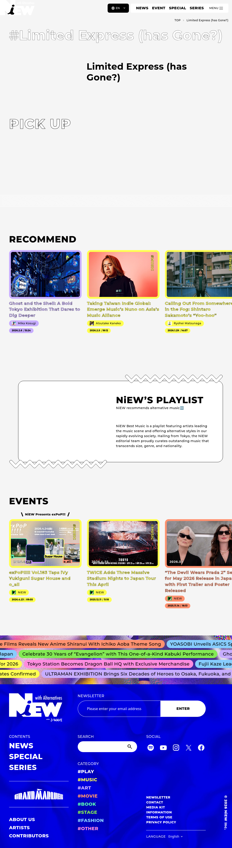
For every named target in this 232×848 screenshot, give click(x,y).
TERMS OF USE (159, 817)
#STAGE (87, 812)
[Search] (107, 746)
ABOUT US (22, 819)
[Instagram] (176, 748)
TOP (177, 20)
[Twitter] (188, 748)
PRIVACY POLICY (161, 822)
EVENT (158, 8)
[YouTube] (163, 748)
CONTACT (154, 802)
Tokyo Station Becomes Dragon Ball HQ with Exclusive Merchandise (111, 664)
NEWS (142, 8)
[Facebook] (201, 748)
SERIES (197, 8)
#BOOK (87, 804)
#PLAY (86, 771)
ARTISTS (19, 827)
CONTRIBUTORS (29, 836)
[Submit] (130, 746)
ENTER (183, 708)
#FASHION (91, 820)
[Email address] (119, 709)
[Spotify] (150, 748)
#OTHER (88, 828)
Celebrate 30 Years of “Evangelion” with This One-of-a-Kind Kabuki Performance (121, 654)
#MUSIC (87, 779)
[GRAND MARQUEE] (39, 794)
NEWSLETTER (91, 696)
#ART (84, 788)
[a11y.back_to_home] (18, 9)
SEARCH (86, 736)
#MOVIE (88, 796)
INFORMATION (159, 812)
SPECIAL (177, 8)
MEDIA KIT (155, 807)
